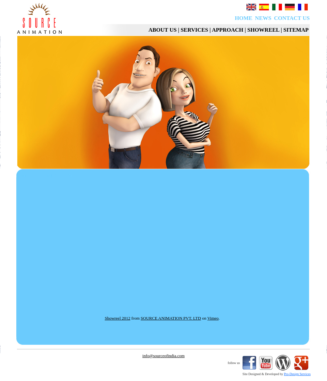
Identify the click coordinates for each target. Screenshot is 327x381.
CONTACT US (291, 18)
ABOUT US (162, 30)
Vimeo (213, 318)
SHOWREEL (263, 30)
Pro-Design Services (297, 374)
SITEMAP (296, 30)
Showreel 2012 (117, 318)
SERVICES (194, 30)
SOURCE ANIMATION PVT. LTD (171, 318)
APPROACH (227, 30)
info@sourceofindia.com (163, 355)
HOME (244, 18)
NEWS (263, 18)
